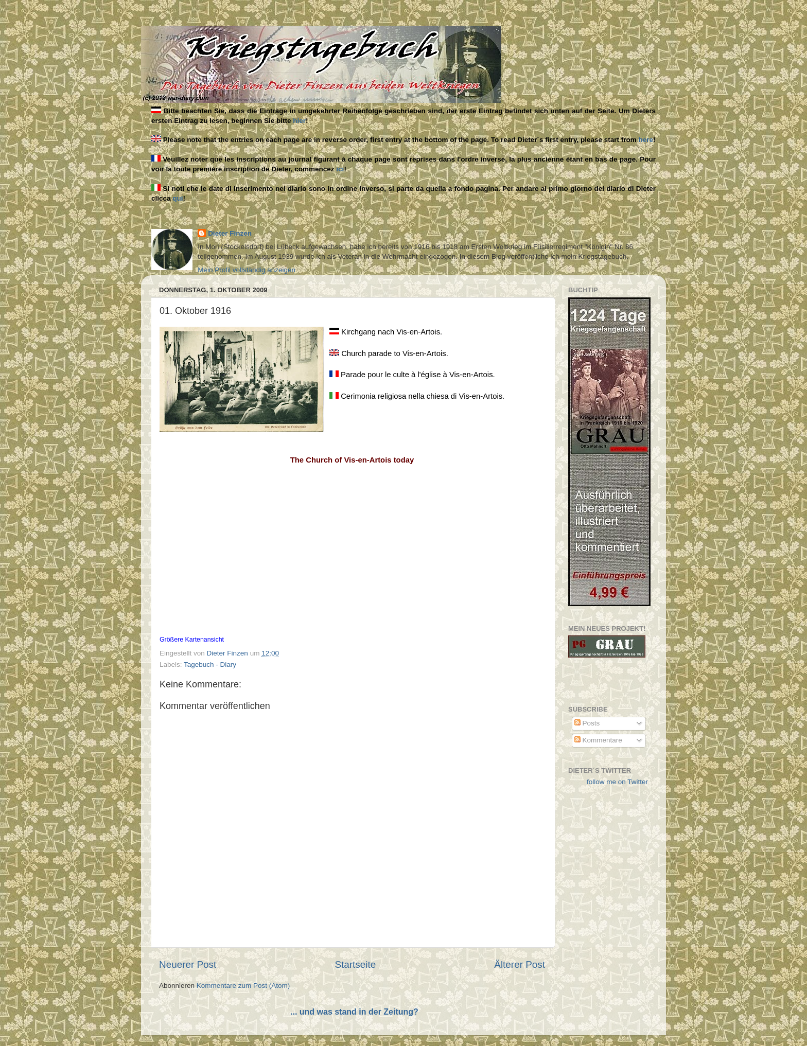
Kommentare (598, 740)
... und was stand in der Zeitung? (354, 1011)
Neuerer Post (187, 964)
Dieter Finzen (230, 233)
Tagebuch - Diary (210, 664)
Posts (587, 723)
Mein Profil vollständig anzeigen (246, 270)
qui (177, 198)
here (646, 140)
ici (340, 169)
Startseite (355, 964)
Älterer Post (519, 964)
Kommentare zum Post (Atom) (243, 985)
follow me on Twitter (617, 782)
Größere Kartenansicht (192, 639)
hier (299, 121)
